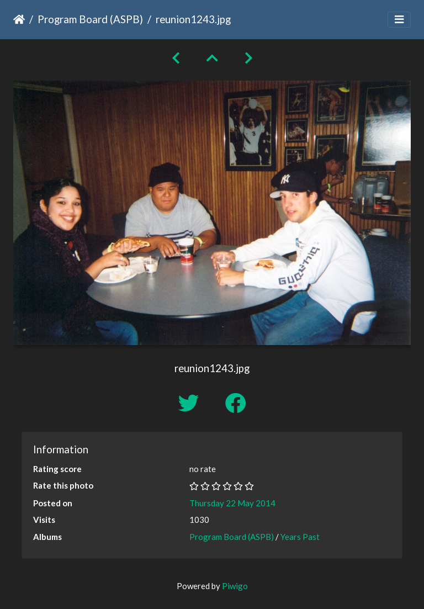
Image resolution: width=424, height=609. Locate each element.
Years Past (300, 537)
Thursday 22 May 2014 (232, 503)
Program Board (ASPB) (90, 19)
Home (19, 19)
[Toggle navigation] (399, 20)
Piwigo (235, 586)
